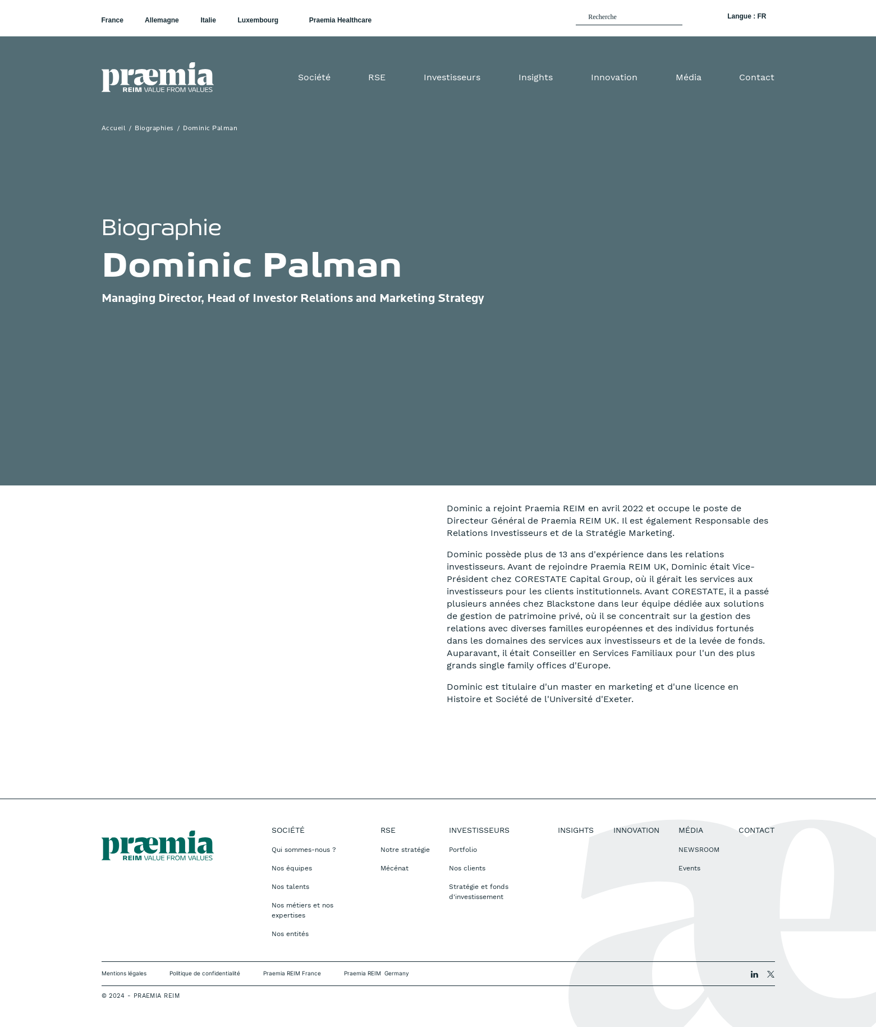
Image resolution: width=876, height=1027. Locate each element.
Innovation (614, 77)
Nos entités (290, 934)
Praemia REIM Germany (376, 973)
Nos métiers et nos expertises (302, 910)
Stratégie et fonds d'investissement (478, 892)
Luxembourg (258, 20)
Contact (756, 77)
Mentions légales (124, 973)
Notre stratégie (405, 850)
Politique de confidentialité (204, 973)
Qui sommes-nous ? (304, 850)
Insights (536, 77)
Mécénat (394, 868)
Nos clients (467, 868)
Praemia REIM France (292, 973)
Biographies (154, 128)
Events (689, 868)
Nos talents (290, 887)
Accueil (114, 128)
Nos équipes (292, 868)
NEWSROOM (698, 850)
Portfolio (463, 850)
